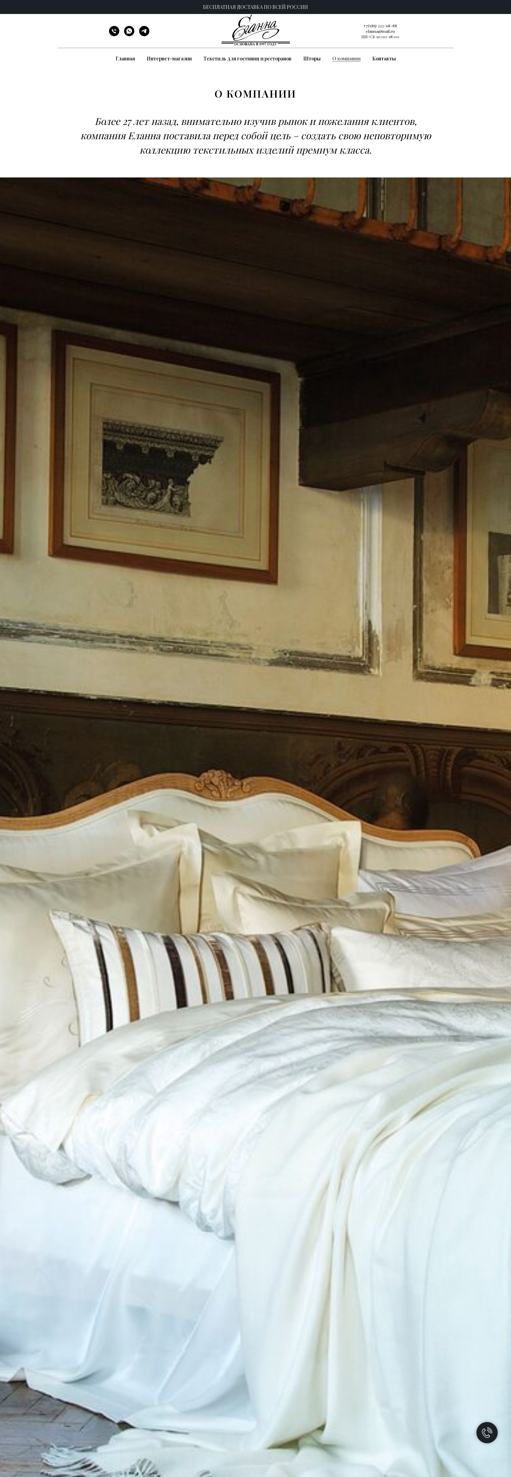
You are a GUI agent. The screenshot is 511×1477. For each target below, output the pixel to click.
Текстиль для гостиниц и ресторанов (247, 58)
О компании (346, 58)
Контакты (384, 58)
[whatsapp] (129, 34)
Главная (125, 58)
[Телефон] (114, 34)
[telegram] (144, 34)
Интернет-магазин (169, 58)
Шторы (312, 58)
